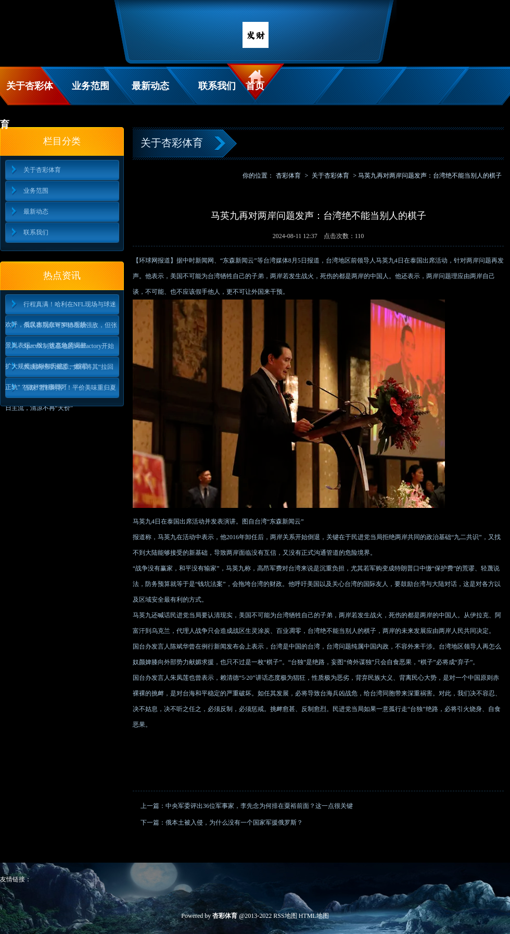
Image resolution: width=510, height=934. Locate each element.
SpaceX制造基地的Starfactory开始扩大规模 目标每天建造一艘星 (59, 349)
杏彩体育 (288, 175)
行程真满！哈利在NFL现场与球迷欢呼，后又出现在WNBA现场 (61, 308)
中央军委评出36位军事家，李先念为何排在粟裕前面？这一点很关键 (259, 806)
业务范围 (90, 86)
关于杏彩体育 (26, 93)
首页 (255, 86)
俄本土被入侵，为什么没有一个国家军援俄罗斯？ (234, 822)
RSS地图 (285, 915)
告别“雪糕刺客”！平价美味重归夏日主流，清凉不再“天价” (61, 391)
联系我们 (217, 86)
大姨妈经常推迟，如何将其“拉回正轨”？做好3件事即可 (59, 370)
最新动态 (150, 86)
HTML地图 (314, 915)
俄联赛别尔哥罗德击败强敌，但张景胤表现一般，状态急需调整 (61, 328)
